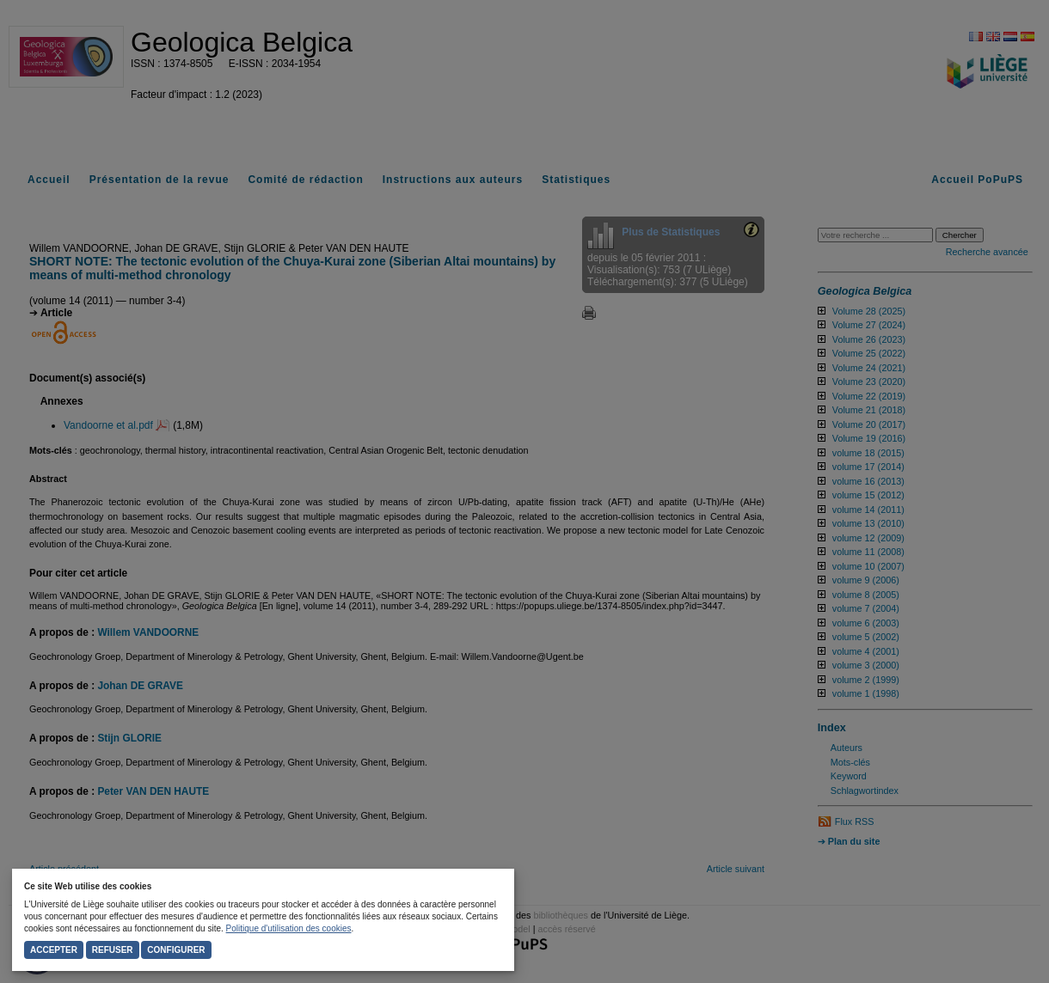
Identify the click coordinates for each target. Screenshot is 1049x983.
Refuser (112, 950)
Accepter (53, 950)
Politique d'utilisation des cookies (289, 928)
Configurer (176, 950)
